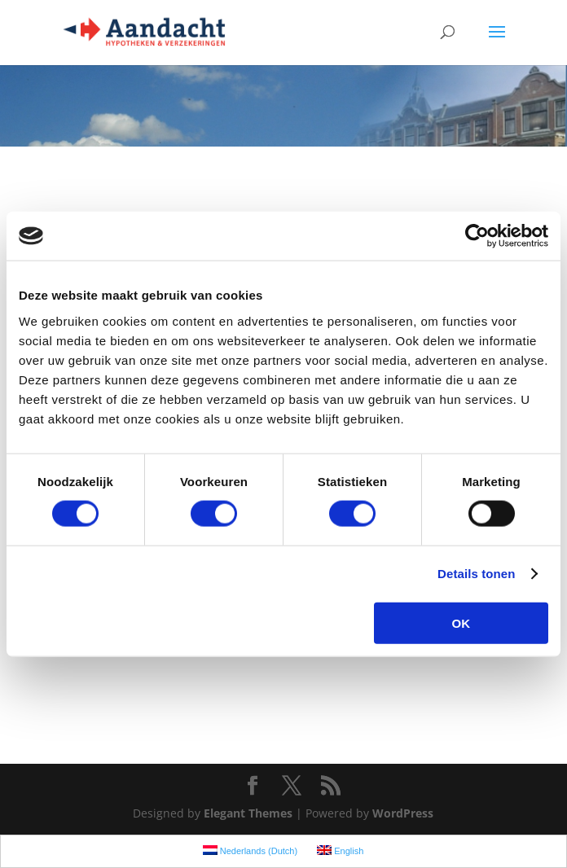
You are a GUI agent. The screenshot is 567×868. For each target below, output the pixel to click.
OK (461, 622)
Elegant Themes (248, 813)
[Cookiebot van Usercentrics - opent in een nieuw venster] (477, 236)
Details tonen (476, 574)
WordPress (402, 813)
